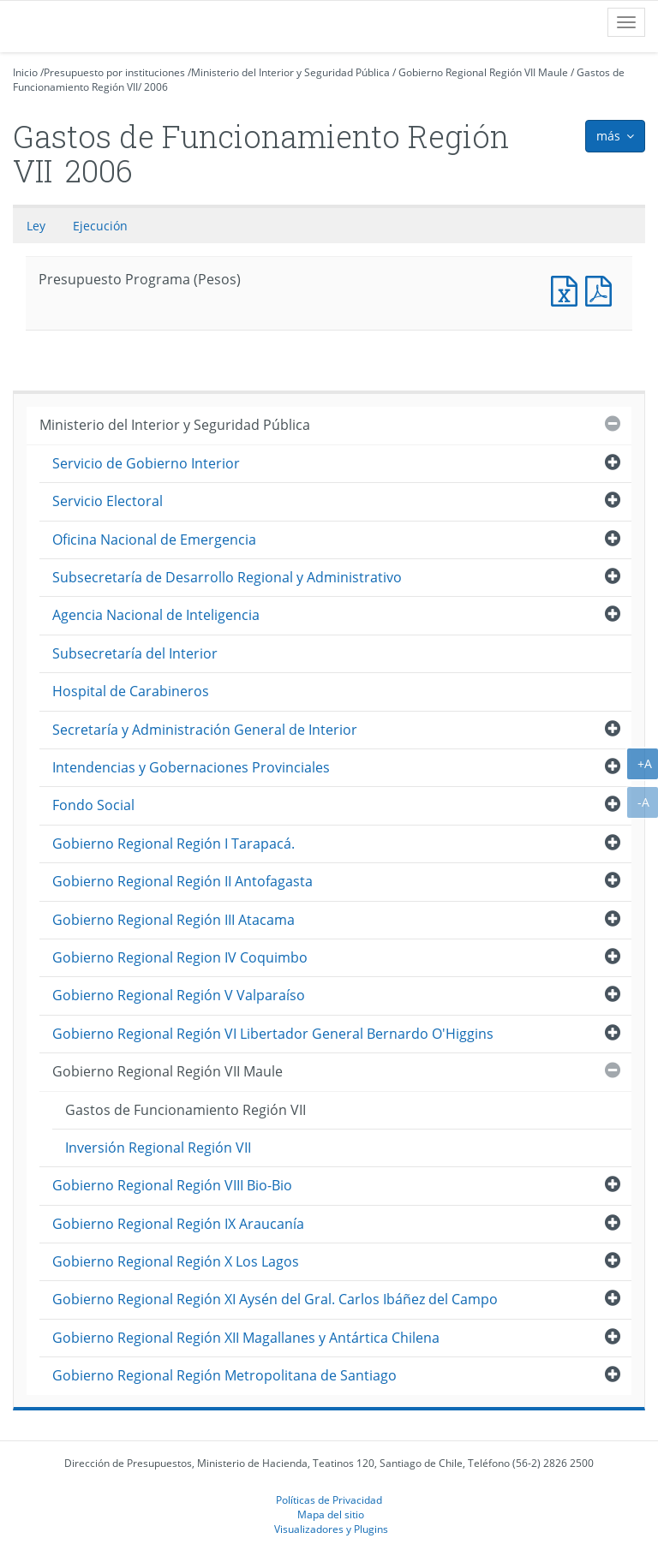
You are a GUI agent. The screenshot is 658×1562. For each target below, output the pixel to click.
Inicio (25, 72)
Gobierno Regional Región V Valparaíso (178, 995)
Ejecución (100, 226)
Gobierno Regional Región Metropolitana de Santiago (224, 1375)
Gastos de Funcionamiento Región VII (185, 1109)
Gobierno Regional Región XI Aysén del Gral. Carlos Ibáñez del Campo (275, 1299)
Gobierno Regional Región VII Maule (483, 72)
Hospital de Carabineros (130, 691)
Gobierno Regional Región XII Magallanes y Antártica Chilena (246, 1337)
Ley (36, 226)
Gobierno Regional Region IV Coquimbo (180, 957)
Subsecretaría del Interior (135, 653)
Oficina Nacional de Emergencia (154, 539)
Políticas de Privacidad (329, 1499)
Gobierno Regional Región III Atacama (173, 919)
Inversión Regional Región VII (158, 1147)
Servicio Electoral (107, 501)
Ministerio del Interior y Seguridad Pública (290, 72)
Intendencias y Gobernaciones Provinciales (191, 767)
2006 (156, 87)
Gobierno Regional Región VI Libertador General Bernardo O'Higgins (273, 1033)
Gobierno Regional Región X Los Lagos (175, 1261)
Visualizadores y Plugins (331, 1528)
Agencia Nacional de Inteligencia (156, 614)
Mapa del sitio (330, 1514)
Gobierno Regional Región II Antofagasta (182, 881)
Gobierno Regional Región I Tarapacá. (173, 843)
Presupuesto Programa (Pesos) (568, 289)
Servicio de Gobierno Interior (146, 463)
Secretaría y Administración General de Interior (204, 729)
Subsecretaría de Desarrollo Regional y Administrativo (227, 577)
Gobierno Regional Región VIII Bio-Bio (172, 1185)
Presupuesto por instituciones (114, 72)
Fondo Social (93, 805)
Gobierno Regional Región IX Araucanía (178, 1223)
